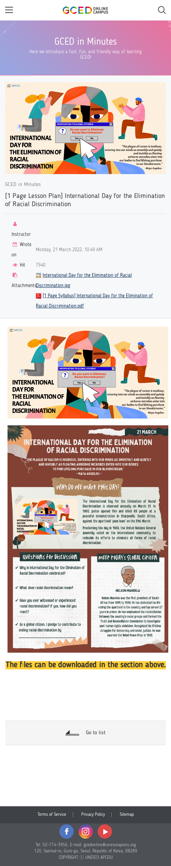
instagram (86, 831)
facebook (66, 831)
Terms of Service (52, 814)
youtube (105, 831)
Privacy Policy (93, 814)
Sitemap (127, 814)
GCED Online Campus (85, 10)
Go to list (95, 733)
